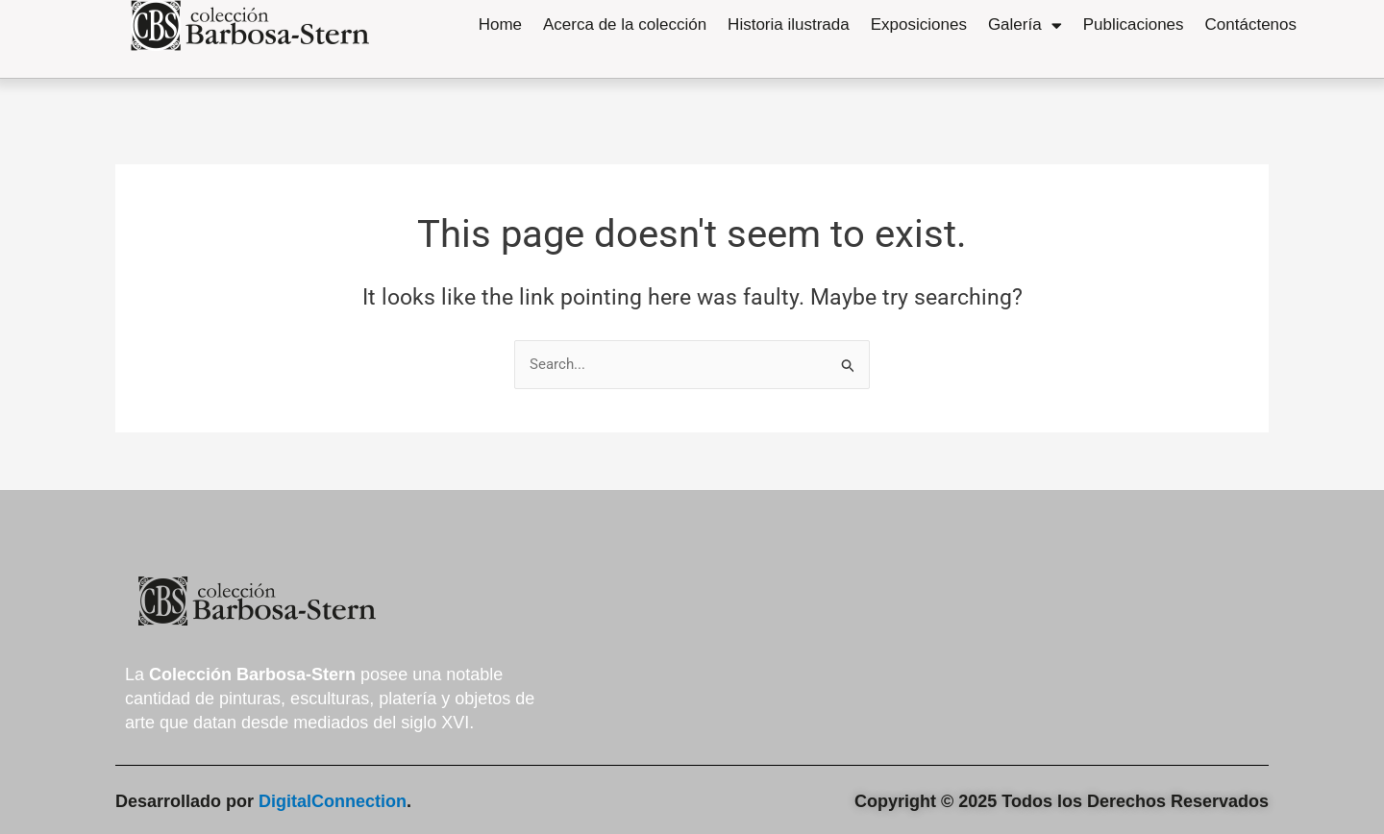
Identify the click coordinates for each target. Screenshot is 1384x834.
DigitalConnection (333, 801)
